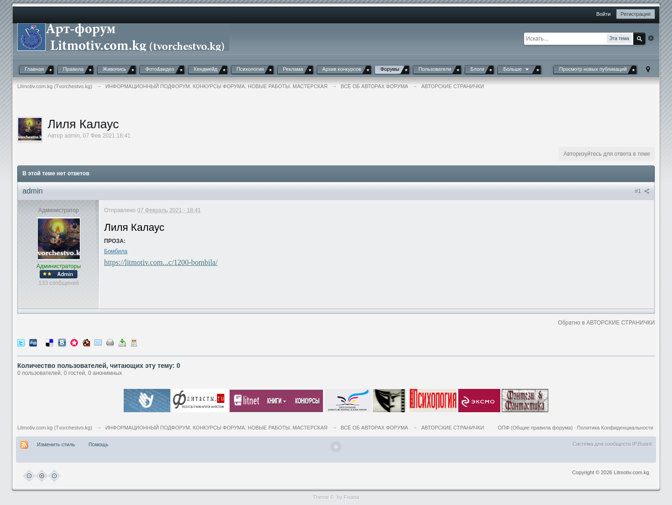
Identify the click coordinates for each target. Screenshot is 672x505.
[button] (542, 15)
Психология (250, 69)
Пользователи (435, 69)
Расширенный (651, 38)
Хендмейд (205, 69)
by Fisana (348, 497)
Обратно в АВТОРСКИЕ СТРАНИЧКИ (606, 322)
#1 (642, 191)
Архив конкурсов (341, 69)
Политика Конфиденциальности (615, 427)
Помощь (99, 444)
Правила (73, 69)
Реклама (293, 69)
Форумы (389, 69)
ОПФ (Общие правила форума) (535, 427)
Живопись (114, 69)
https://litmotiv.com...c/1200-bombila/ (160, 262)
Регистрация (636, 14)
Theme (321, 497)
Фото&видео (159, 69)
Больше (517, 69)
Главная (34, 69)
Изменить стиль (56, 444)
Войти (603, 14)
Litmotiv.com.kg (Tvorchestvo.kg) (54, 427)
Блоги (477, 69)
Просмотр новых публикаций (593, 69)
